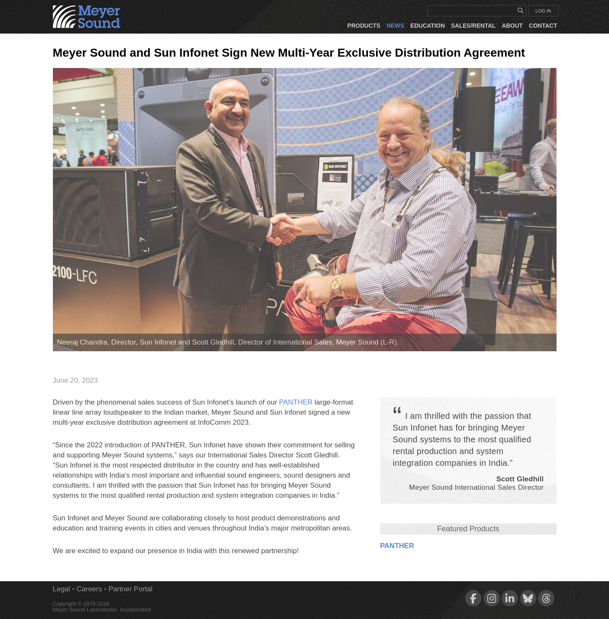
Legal (62, 589)
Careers (89, 589)
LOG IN (543, 10)
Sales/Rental (473, 25)
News (395, 25)
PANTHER (397, 546)
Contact (543, 25)
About (512, 25)
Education (427, 25)
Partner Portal (130, 589)
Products (364, 25)
